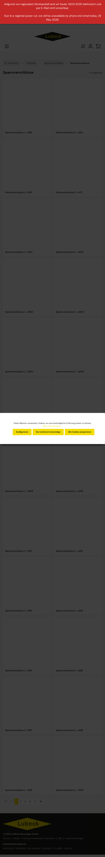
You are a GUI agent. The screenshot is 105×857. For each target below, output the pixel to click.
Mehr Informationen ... (52, 426)
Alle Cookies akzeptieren (79, 432)
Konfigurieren (22, 432)
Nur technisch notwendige (48, 432)
